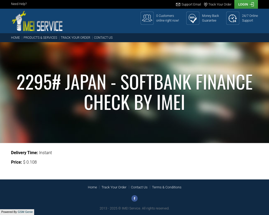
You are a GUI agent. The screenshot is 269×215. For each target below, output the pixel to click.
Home (15, 38)
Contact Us (103, 38)
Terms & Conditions (167, 187)
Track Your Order (75, 38)
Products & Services (40, 38)
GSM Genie (25, 211)
